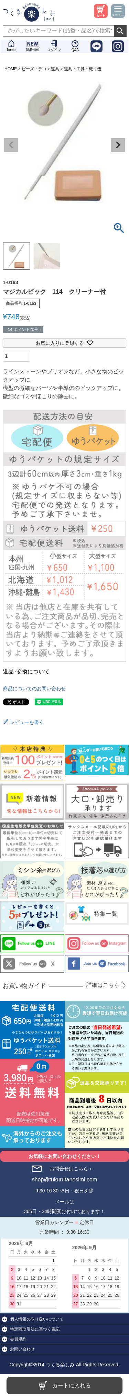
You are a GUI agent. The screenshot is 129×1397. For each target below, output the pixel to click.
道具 (55, 68)
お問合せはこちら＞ (71, 1168)
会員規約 (18, 1339)
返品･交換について (26, 671)
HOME (10, 68)
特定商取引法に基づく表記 (35, 1329)
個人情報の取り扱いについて (37, 1319)
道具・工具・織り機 (82, 68)
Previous (11, 145)
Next (118, 145)
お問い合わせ (22, 1349)
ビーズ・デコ (34, 68)
